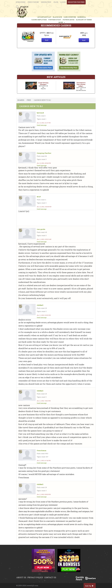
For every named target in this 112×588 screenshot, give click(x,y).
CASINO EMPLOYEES (39, 19)
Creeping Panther (44, 153)
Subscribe (20, 2)
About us (21, 577)
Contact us (50, 577)
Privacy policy (35, 577)
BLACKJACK (57, 17)
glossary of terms (84, 19)
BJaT (39, 196)
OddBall (40, 305)
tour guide (41, 229)
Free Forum (33, 2)
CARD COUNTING (70, 17)
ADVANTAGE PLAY (44, 17)
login (63, 2)
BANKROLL (82, 17)
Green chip (46, 2)
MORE (62, 22)
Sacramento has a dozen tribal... (81, 84)
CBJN (55, 2)
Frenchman (41, 450)
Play (46, 40)
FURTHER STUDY (54, 19)
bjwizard (40, 113)
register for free (76, 2)
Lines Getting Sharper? (43, 83)
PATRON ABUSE (68, 19)
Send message (41, 125)
